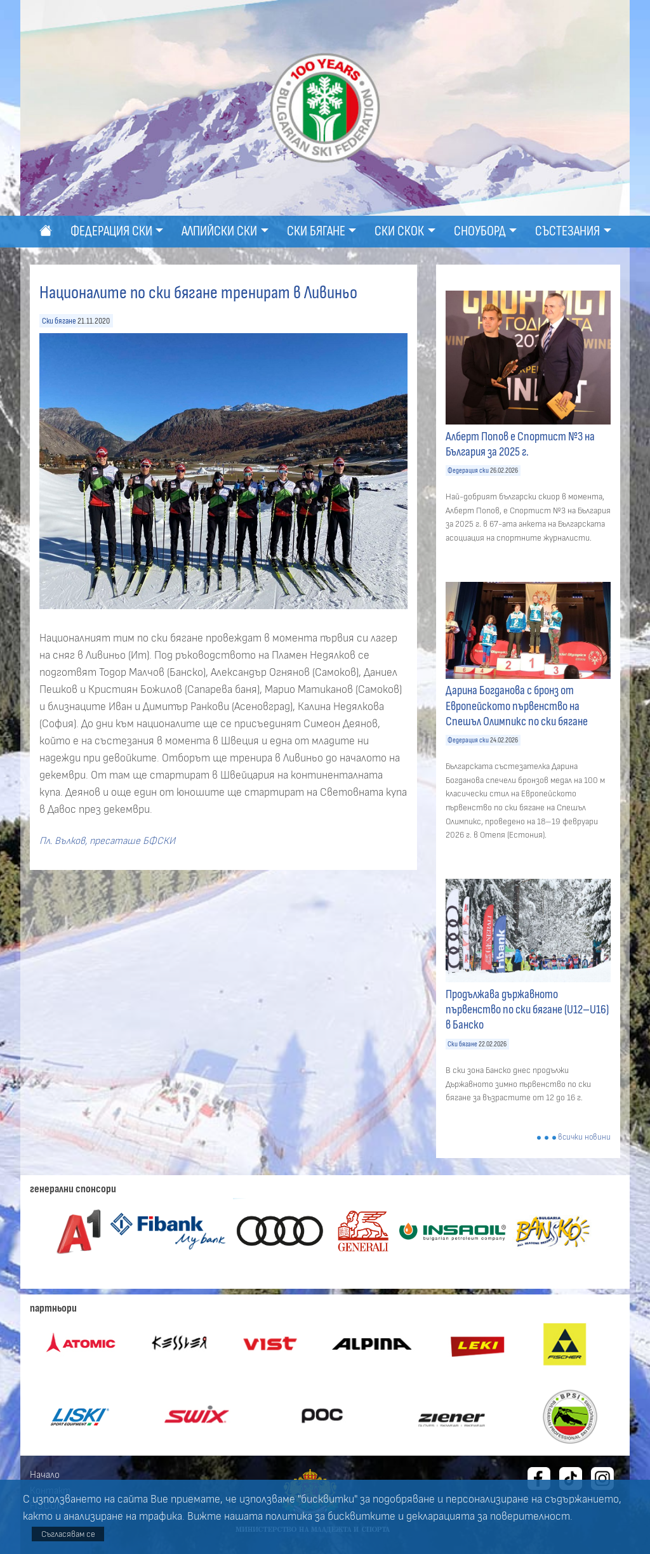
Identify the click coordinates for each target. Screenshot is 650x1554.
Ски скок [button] (399, 231)
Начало (45, 1475)
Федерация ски (468, 470)
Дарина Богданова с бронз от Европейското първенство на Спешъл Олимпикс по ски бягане (517, 705)
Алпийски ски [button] (219, 231)
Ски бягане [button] (316, 231)
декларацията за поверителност (488, 1516)
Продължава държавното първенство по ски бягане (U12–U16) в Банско (527, 1009)
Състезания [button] (567, 231)
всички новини (584, 1137)
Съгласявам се (68, 1534)
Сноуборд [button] (480, 231)
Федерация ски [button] (111, 231)
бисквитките (361, 1516)
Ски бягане (59, 321)
